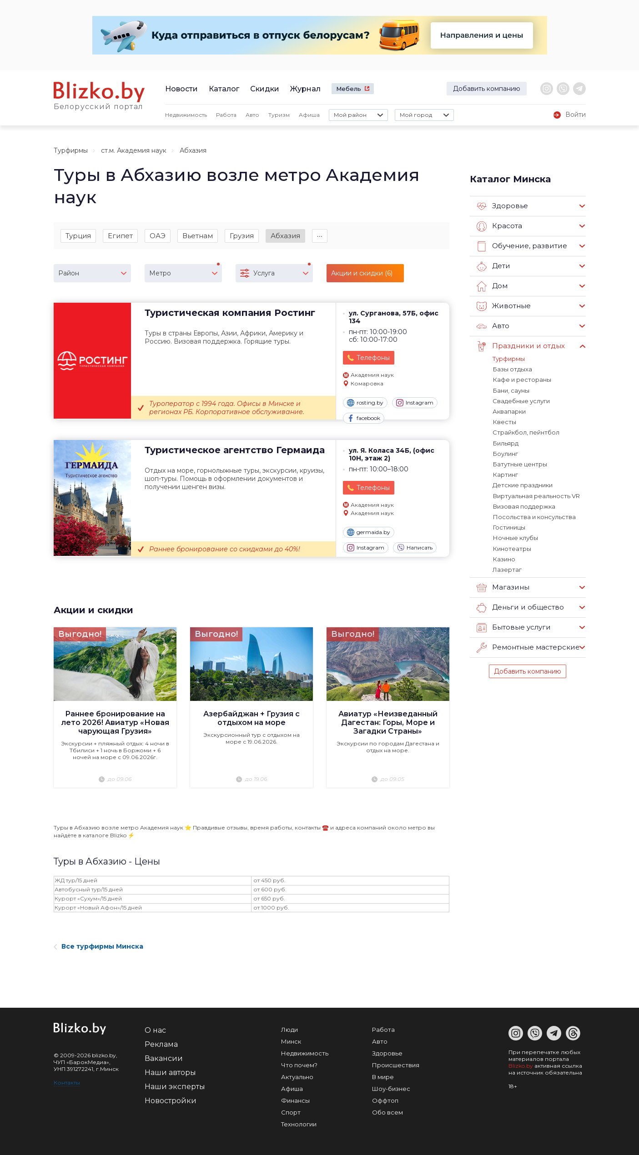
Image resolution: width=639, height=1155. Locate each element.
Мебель (348, 88)
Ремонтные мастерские (528, 646)
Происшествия (395, 1065)
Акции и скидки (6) (361, 274)
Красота (499, 226)
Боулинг (505, 452)
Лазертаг (507, 567)
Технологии (299, 1124)
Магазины (503, 586)
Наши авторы (170, 1072)
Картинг (505, 473)
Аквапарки (509, 411)
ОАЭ (158, 235)
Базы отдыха (512, 369)
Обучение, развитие (521, 246)
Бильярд (505, 442)
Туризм (279, 114)
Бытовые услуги (513, 626)
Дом (492, 286)
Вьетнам (197, 235)
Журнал (305, 89)
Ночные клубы (515, 536)
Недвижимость (186, 114)
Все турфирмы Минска (98, 946)
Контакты (67, 1082)
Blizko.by (520, 1065)
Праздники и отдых (520, 346)
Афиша (309, 114)
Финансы (295, 1100)
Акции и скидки (93, 610)
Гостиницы (509, 526)
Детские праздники (523, 484)
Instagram (414, 403)
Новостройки (170, 1100)
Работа (226, 114)
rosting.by (365, 403)
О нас (155, 1030)
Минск (291, 1041)
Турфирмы (71, 150)
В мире (383, 1076)
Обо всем (387, 1112)
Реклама (161, 1044)
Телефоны (373, 358)
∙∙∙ (320, 235)
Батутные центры (520, 463)
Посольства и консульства (534, 515)
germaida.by (368, 532)
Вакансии (164, 1058)
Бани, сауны (511, 390)
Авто (252, 114)
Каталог (224, 89)
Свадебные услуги (521, 400)
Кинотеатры (512, 546)
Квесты (504, 421)
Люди (289, 1029)
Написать (415, 548)
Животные (503, 306)
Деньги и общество (520, 606)
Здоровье (502, 206)
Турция (78, 235)
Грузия (242, 235)
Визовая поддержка (524, 505)
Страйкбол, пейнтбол (526, 431)
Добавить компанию (486, 89)
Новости (181, 89)
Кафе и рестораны (522, 379)
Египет (120, 235)
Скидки (264, 89)
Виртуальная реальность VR (536, 494)
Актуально (297, 1076)
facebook (363, 418)
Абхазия (285, 235)
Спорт (291, 1112)
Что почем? (299, 1065)
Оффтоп (385, 1100)
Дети (493, 266)
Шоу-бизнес (391, 1088)
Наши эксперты (175, 1086)
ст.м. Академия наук (133, 150)
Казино (504, 557)
